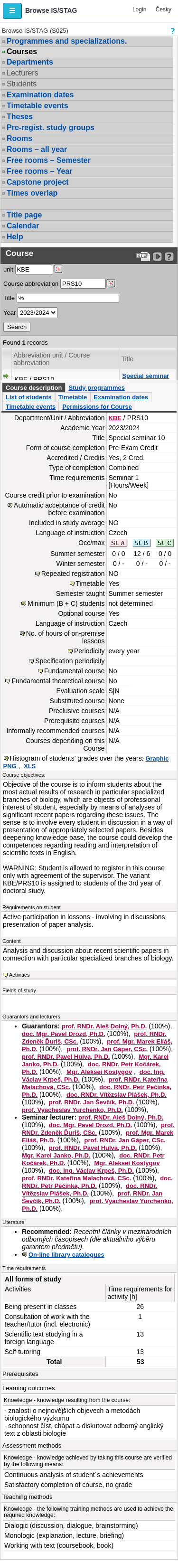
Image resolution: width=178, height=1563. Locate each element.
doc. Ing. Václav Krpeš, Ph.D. (91, 1170)
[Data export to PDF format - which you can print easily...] (143, 257)
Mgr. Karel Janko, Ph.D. (56, 1155)
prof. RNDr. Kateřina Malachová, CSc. (76, 1178)
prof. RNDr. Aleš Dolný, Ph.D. (104, 1026)
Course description (34, 387)
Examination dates (40, 95)
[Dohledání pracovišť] (58, 269)
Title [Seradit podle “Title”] (127, 359)
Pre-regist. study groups (50, 127)
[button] (12, 11)
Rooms (19, 138)
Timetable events (37, 106)
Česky (163, 9)
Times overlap (32, 193)
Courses (22, 51)
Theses (20, 117)
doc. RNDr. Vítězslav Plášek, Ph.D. (116, 1094)
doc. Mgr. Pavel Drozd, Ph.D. (63, 1033)
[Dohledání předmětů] (111, 283)
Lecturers (22, 73)
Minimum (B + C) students (66, 603)
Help (15, 237)
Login (139, 9)
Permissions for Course (97, 406)
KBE (115, 418)
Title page (24, 215)
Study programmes (96, 387)
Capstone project (38, 182)
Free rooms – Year (39, 171)
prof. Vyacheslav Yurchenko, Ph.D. (72, 1109)
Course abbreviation (30, 283)
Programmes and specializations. (67, 41)
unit (8, 269)
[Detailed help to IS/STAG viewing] (169, 257)
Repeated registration (73, 573)
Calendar (23, 226)
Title (9, 297)
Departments (30, 62)
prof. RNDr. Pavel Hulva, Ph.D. (66, 1056)
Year (9, 312)
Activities (19, 975)
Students (22, 84)
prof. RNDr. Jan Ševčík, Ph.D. (91, 1102)
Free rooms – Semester (49, 160)
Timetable (72, 397)
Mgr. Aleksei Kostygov (99, 1071)
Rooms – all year (37, 149)
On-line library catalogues (66, 1254)
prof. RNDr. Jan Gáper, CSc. (107, 1049)
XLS (30, 766)
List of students (29, 397)
